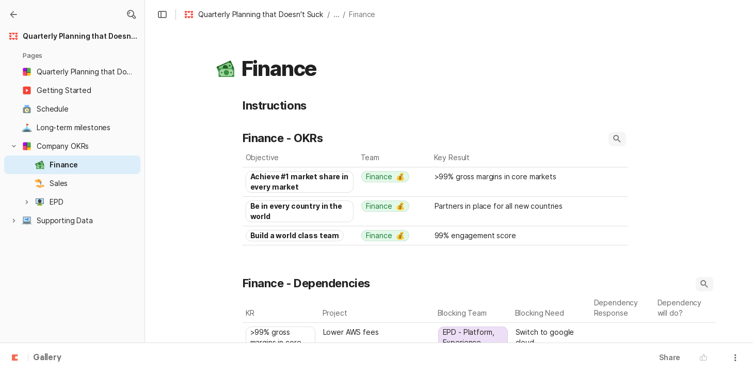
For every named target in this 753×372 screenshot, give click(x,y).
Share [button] (669, 357)
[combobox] (300, 182)
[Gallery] (13, 14)
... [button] (336, 14)
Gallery (47, 358)
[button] (131, 14)
